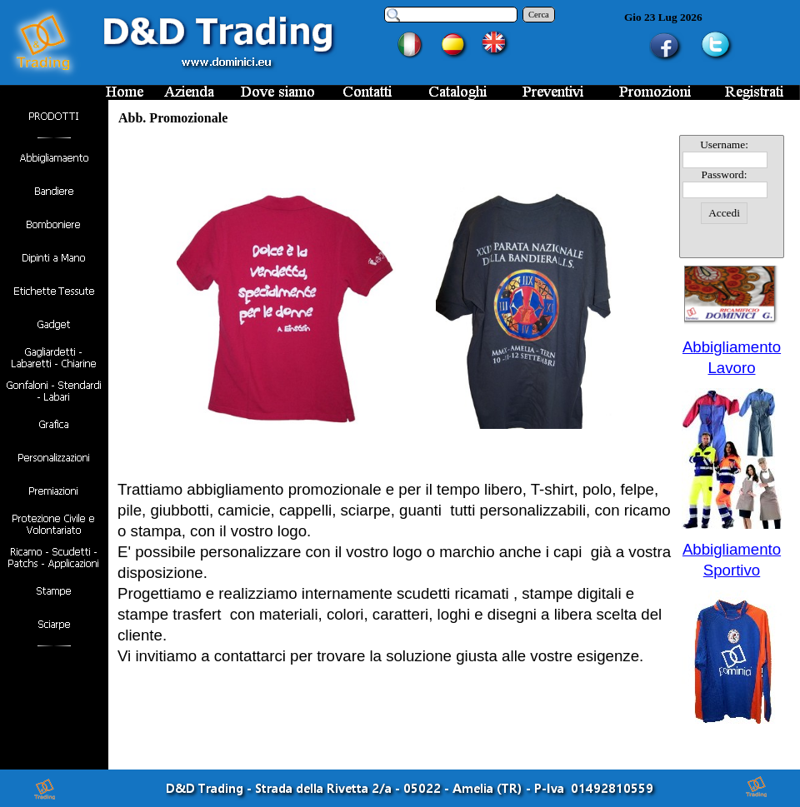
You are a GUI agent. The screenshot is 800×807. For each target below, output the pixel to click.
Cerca (538, 14)
